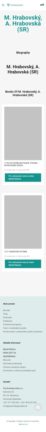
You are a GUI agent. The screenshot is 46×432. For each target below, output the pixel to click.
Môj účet (7, 360)
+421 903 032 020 (29, 402)
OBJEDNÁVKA (9, 356)
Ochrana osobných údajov (14, 367)
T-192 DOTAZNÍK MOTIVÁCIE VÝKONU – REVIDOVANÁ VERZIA (21, 164)
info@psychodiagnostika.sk (15, 406)
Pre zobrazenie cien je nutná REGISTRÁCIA (21, 177)
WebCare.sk (23, 424)
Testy (5, 314)
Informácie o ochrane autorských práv (19, 370)
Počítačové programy (12, 324)
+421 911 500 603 (11, 402)
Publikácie (7, 321)
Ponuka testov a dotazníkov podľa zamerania (22, 331)
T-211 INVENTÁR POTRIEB (15, 252)
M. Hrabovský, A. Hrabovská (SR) (23, 69)
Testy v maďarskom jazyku (14, 328)
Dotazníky (7, 317)
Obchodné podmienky (12, 363)
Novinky (6, 310)
